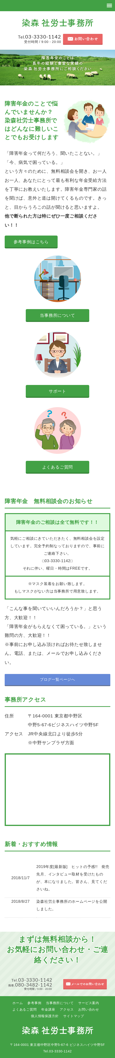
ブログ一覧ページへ (57, 679)
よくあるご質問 (57, 467)
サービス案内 (88, 1003)
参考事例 (34, 1003)
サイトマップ (73, 1016)
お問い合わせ (88, 1009)
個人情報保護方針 (45, 1016)
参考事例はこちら (31, 242)
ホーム (17, 1003)
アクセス (67, 1009)
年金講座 (48, 1009)
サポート (57, 391)
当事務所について (57, 315)
